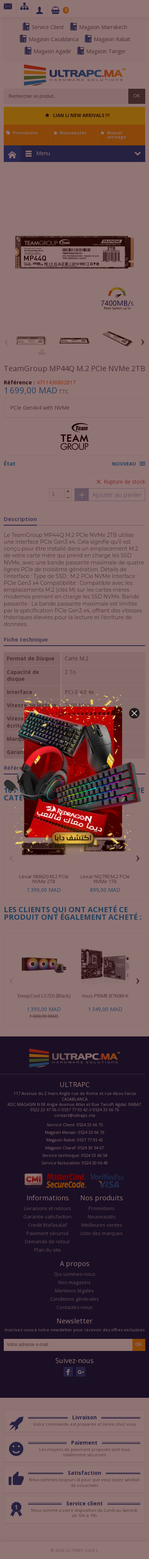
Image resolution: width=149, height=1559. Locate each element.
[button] (134, 713)
